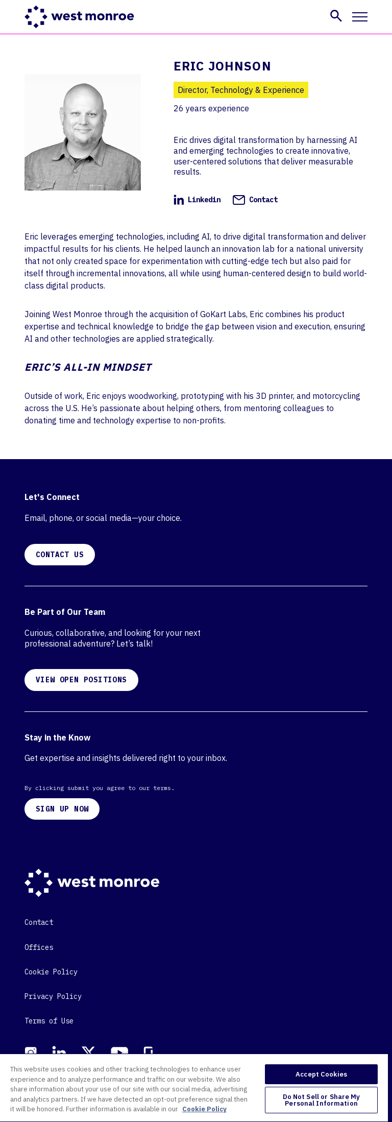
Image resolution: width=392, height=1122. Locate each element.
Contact (255, 200)
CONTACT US (60, 554)
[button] (336, 16)
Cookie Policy (51, 971)
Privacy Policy (53, 996)
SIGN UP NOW (62, 809)
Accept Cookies (321, 1074)
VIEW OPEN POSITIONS (81, 679)
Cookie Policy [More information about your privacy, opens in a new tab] (204, 1109)
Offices (38, 947)
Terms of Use (49, 1020)
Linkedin (197, 200)
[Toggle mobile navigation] (360, 17)
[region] (194, 1087)
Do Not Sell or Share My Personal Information (321, 1100)
